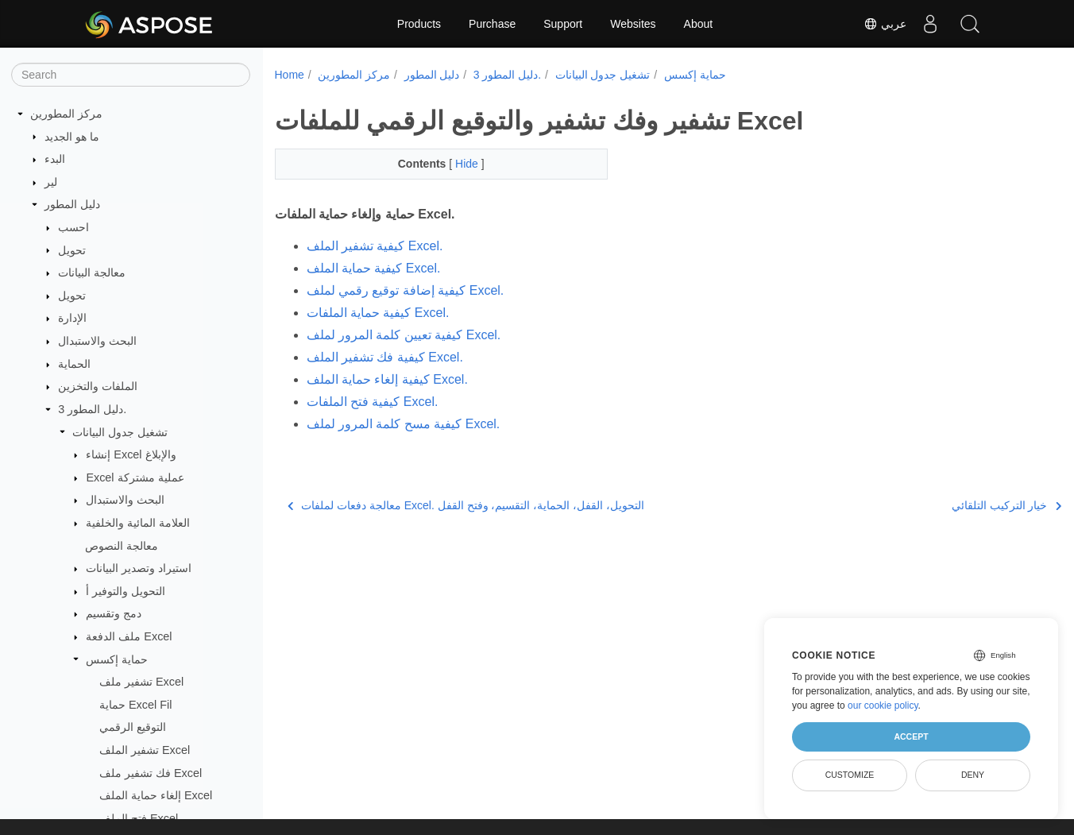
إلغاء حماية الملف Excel (155, 795)
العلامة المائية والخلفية (138, 522)
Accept (911, 736)
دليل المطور (72, 204)
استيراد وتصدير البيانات (138, 568)
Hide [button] (457, 163)
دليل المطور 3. (92, 409)
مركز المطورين (66, 113)
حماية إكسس (117, 659)
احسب (73, 227)
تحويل (72, 250)
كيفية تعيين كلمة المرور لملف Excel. (404, 335)
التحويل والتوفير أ (125, 591)
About (698, 23)
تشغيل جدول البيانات (120, 432)
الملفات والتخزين (97, 386)
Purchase (492, 23)
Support (562, 23)
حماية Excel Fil (135, 704)
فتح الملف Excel (138, 818)
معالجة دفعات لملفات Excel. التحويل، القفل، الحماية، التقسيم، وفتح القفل (466, 505)
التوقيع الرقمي (132, 727)
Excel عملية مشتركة (135, 477)
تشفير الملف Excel (144, 750)
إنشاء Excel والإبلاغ (131, 454)
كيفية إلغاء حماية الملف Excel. (387, 379)
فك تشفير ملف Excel (150, 773)
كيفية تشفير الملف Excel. (375, 246)
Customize (850, 774)
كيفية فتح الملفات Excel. (372, 401)
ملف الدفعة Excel (129, 636)
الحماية (74, 364)
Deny (972, 774)
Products (419, 23)
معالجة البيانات (92, 272)
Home (289, 74)
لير (50, 182)
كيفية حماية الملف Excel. (374, 268)
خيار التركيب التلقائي (951, 505)
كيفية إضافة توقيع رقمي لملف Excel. (405, 290)
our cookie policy (883, 705)
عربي (884, 24)
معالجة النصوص (121, 545)
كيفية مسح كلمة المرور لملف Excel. (403, 424)
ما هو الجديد (71, 136)
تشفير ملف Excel (141, 681)
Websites (632, 23)
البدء (54, 159)
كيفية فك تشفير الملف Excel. (385, 357)
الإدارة (72, 317)
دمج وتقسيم (113, 613)
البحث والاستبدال (97, 340)
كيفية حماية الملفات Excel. (378, 312)
